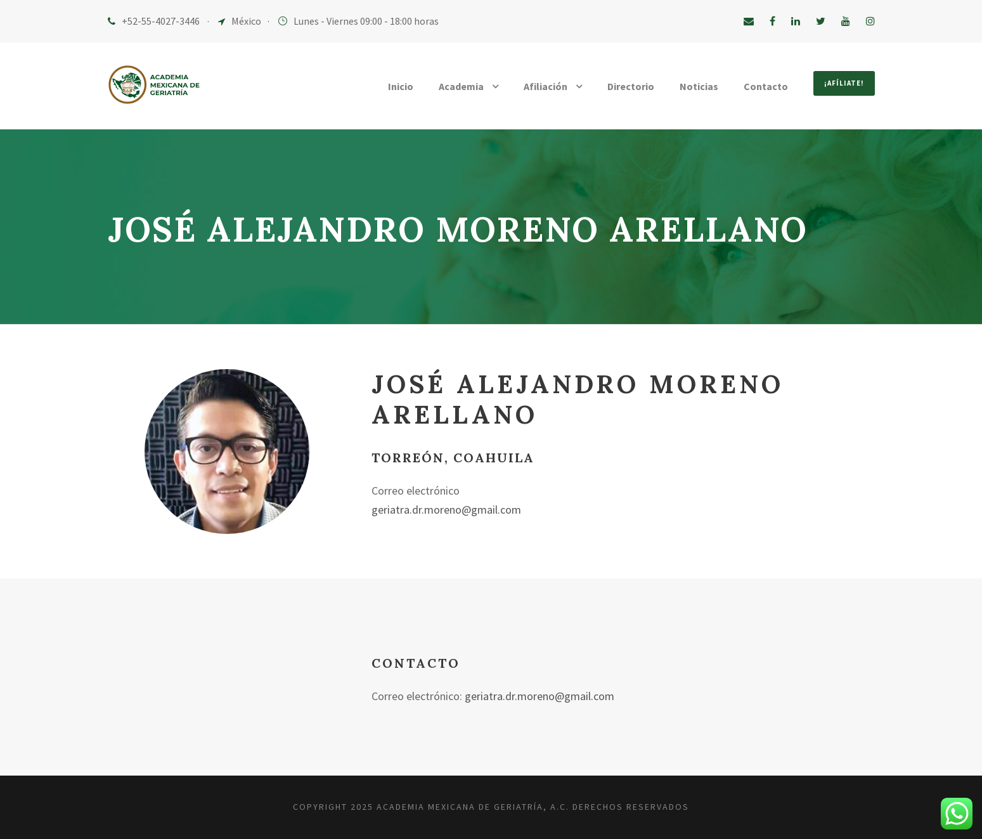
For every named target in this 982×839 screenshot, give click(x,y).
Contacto (763, 86)
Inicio (391, 86)
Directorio (628, 86)
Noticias (696, 86)
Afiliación (541, 86)
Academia (454, 86)
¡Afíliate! (842, 83)
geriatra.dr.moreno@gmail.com (449, 510)
